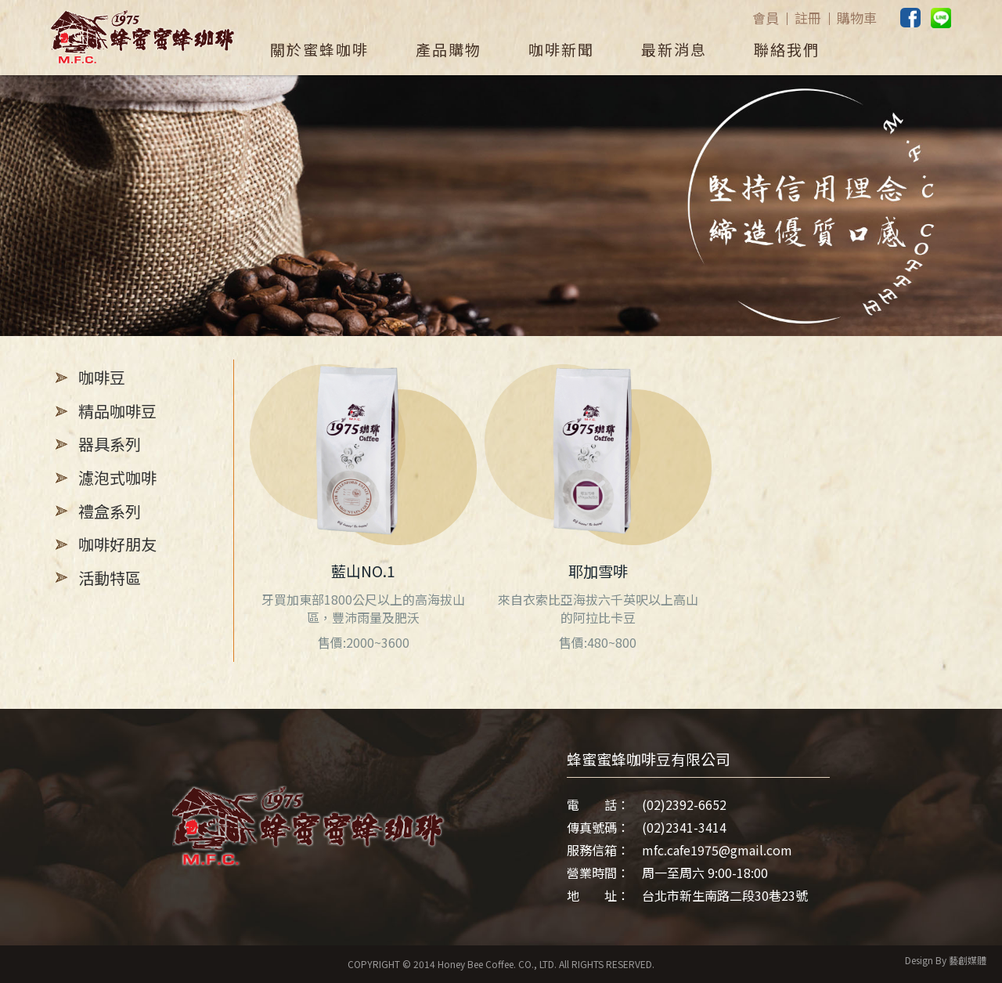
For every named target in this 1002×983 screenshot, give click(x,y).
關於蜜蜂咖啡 (319, 49)
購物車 (857, 18)
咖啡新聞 (561, 49)
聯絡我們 (787, 49)
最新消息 (674, 49)
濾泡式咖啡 (117, 477)
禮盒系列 (109, 511)
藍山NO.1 (363, 571)
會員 (765, 18)
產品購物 (448, 49)
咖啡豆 (101, 377)
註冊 (808, 18)
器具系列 (109, 443)
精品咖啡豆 (117, 410)
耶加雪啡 (598, 571)
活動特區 (109, 577)
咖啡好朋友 (117, 544)
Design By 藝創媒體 (945, 960)
